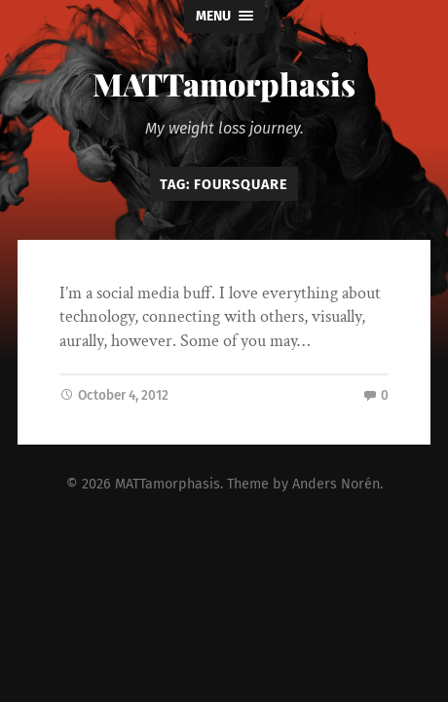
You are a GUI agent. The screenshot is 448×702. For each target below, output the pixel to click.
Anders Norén (336, 484)
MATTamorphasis (224, 83)
